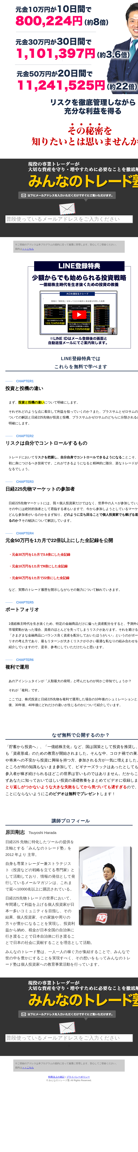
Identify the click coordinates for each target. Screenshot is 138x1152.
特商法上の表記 (56, 1146)
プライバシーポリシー (78, 1146)
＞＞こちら (28, 283)
